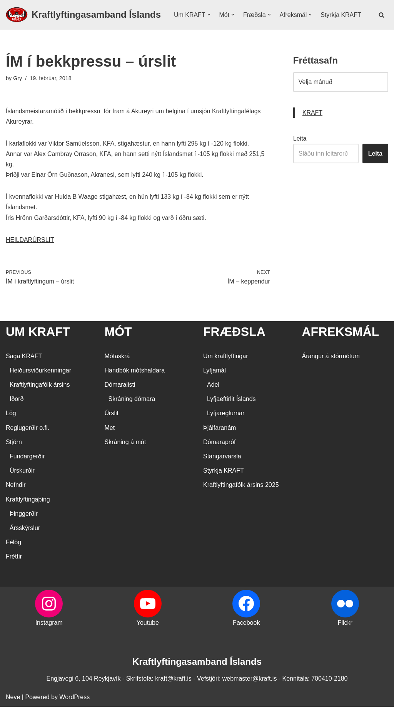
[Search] (381, 22)
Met (110, 444)
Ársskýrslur (25, 544)
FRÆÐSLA (234, 348)
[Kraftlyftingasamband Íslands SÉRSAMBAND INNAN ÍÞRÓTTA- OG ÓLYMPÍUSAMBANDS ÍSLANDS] (83, 23)
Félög (13, 558)
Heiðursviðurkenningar (40, 386)
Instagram (49, 639)
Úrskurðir (22, 487)
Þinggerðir (24, 530)
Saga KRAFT (24, 372)
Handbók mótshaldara (135, 386)
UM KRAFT (38, 348)
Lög (11, 429)
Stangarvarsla (222, 473)
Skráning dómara (132, 415)
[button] (208, 17)
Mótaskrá (117, 372)
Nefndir (16, 501)
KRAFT (312, 128)
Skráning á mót (125, 458)
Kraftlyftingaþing (28, 515)
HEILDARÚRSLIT (30, 256)
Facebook (246, 639)
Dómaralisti (120, 401)
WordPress (74, 713)
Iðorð (16, 415)
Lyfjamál (214, 386)
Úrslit (112, 429)
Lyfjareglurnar (225, 429)
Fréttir (14, 573)
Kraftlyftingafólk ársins (40, 401)
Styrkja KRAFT (194, 28)
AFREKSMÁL (340, 348)
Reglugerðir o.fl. (27, 444)
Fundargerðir (27, 473)
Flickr (345, 639)
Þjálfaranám (219, 444)
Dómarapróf (219, 458)
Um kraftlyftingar (225, 372)
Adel (213, 401)
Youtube (148, 639)
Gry (17, 94)
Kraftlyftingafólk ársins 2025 (241, 501)
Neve (13, 713)
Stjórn (14, 458)
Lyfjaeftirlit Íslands (231, 415)
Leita (300, 154)
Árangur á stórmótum (331, 372)
